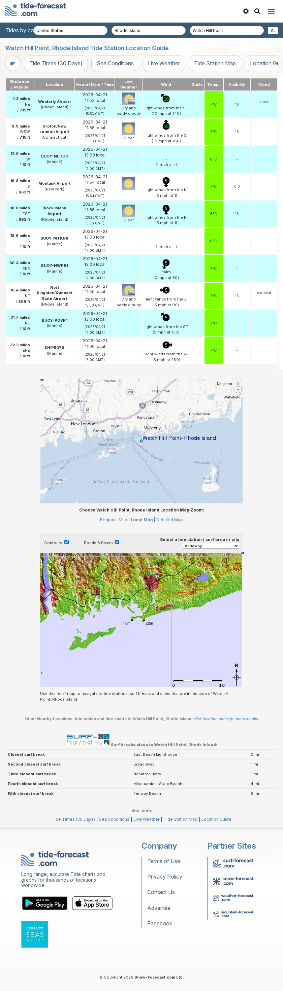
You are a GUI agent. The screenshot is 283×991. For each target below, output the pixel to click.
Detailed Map (169, 519)
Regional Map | (115, 519)
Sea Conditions (115, 63)
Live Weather (164, 63)
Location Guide (216, 819)
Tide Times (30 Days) (56, 63)
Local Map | (143, 519)
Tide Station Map (215, 63)
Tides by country (25, 30)
